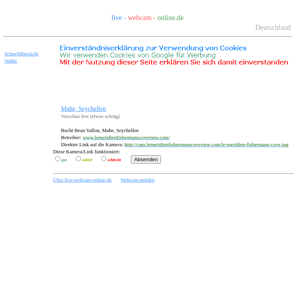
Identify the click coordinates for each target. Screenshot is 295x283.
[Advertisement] (28, 125)
